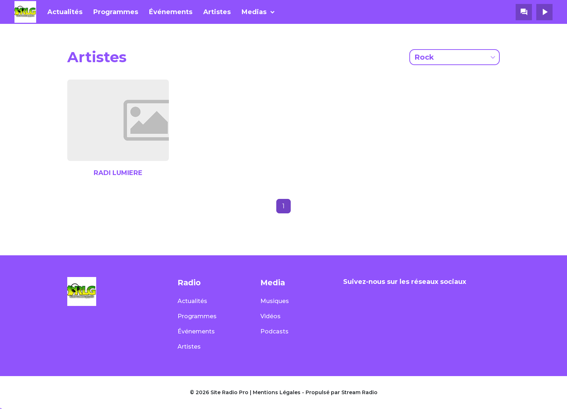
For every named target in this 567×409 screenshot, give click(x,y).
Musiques (274, 301)
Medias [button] (254, 12)
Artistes (217, 12)
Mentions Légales (276, 392)
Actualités (64, 12)
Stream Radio (359, 392)
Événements (170, 12)
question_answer (524, 12)
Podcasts (274, 331)
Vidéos (270, 316)
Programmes (115, 12)
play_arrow (544, 12)
